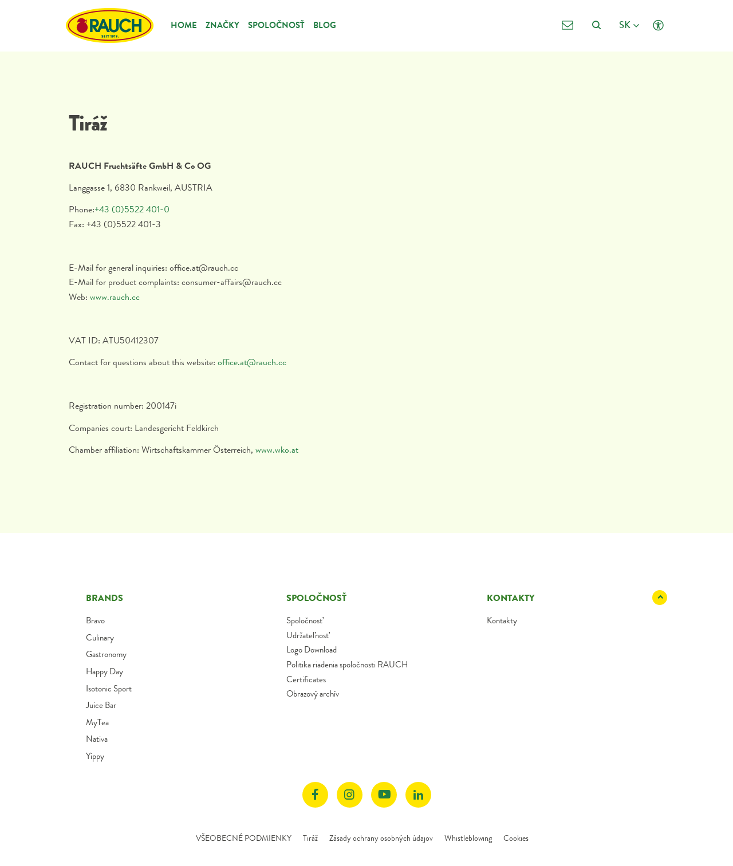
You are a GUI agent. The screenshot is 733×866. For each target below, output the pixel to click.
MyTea (97, 722)
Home (184, 25)
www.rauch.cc (116, 296)
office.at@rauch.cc (252, 362)
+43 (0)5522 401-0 (132, 209)
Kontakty (502, 620)
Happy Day (104, 671)
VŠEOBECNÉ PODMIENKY (243, 838)
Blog (324, 25)
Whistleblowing (468, 838)
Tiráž (310, 838)
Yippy (95, 756)
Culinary (100, 637)
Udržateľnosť (307, 635)
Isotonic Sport (109, 688)
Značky (222, 25)
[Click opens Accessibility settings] (658, 25)
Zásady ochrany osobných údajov (381, 838)
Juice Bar (101, 705)
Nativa (97, 739)
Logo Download (311, 649)
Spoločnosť (276, 25)
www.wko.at (276, 449)
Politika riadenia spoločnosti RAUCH (347, 664)
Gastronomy (106, 654)
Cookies (516, 838)
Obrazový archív (312, 693)
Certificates (306, 679)
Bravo (95, 620)
